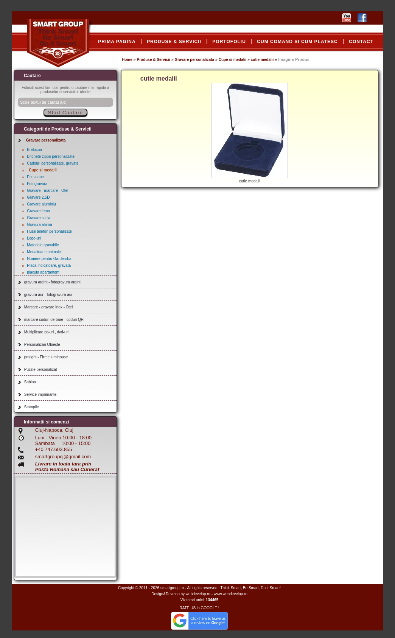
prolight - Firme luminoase (46, 357)
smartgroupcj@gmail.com (63, 456)
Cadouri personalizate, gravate (52, 163)
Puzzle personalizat (40, 369)
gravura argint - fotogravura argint (52, 282)
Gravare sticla (38, 218)
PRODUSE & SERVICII (174, 41)
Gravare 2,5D (38, 197)
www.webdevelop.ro (230, 594)
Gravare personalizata (195, 60)
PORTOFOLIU (229, 41)
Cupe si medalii (232, 60)
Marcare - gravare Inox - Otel (48, 307)
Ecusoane (35, 177)
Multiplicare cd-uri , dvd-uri (46, 332)
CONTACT (361, 41)
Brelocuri (34, 150)
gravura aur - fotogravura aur (48, 295)
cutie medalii (262, 60)
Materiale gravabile (43, 245)
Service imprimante (40, 394)
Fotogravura (37, 184)
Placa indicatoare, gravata (49, 265)
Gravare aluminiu (41, 204)
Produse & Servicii (153, 60)
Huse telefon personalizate (49, 231)
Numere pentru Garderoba (49, 259)
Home (127, 60)
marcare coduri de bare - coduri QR (54, 319)
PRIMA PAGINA (116, 41)
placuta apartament (43, 272)
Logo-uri (34, 238)
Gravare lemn (38, 211)
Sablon (30, 382)
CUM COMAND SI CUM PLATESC (297, 41)
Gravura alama (39, 225)
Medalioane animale (44, 252)
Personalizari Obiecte (42, 344)
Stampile (31, 407)
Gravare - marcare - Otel (47, 190)
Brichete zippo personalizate (51, 156)
